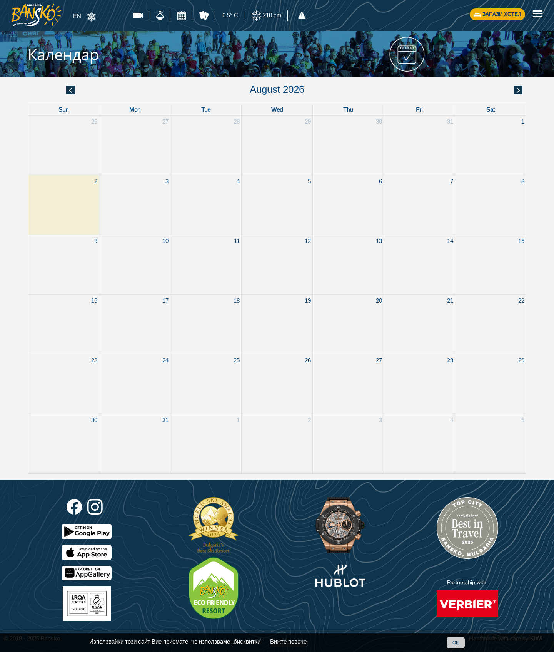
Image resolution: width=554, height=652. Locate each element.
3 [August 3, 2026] (167, 181)
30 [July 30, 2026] (379, 121)
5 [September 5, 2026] (522, 420)
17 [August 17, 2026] (165, 300)
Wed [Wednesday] (277, 109)
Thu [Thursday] (348, 109)
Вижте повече (288, 641)
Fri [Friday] (419, 109)
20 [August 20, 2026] (379, 300)
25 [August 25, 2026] (237, 360)
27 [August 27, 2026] (379, 360)
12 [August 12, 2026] (308, 241)
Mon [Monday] (134, 109)
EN (77, 16)
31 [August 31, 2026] (165, 420)
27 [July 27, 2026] (165, 121)
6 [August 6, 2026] (380, 181)
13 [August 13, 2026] (379, 241)
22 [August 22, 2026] (521, 300)
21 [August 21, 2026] (450, 300)
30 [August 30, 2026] (94, 420)
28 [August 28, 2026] (450, 360)
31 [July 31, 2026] (450, 121)
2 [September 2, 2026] (309, 420)
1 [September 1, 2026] (238, 420)
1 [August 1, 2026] (522, 121)
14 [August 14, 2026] (450, 241)
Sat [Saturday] (490, 109)
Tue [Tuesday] (205, 109)
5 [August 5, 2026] (309, 181)
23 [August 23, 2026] (94, 360)
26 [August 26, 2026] (308, 360)
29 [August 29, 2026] (521, 360)
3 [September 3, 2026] (380, 420)
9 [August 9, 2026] (95, 241)
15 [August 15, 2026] (521, 241)
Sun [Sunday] (63, 109)
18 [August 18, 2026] (237, 300)
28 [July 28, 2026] (237, 121)
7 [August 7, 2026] (451, 181)
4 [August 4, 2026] (238, 181)
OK (455, 642)
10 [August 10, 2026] (165, 241)
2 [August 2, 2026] (95, 181)
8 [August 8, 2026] (522, 181)
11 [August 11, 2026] (237, 241)
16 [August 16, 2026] (94, 300)
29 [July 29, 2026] (308, 121)
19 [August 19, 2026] (308, 300)
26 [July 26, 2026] (94, 121)
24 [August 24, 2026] (165, 360)
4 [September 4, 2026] (451, 420)
